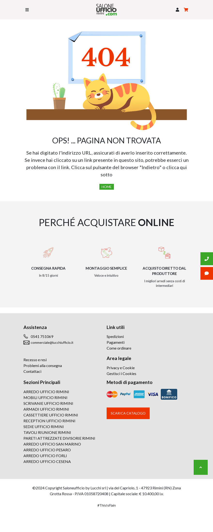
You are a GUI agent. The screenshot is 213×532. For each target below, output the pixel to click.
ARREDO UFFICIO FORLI (45, 455)
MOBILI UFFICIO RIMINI (45, 397)
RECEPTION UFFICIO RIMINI (49, 420)
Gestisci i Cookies (121, 373)
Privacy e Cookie (121, 367)
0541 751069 (42, 336)
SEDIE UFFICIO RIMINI (43, 426)
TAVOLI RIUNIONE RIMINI (47, 432)
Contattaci (32, 371)
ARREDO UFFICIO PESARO (47, 449)
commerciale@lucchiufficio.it (52, 342)
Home (107, 187)
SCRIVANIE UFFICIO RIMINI (48, 403)
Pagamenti (116, 342)
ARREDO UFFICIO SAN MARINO (52, 444)
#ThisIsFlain (106, 505)
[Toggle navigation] (27, 10)
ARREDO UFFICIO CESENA (47, 461)
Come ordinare (119, 348)
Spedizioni (115, 336)
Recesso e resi (35, 359)
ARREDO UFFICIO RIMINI (46, 391)
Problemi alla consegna (42, 365)
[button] (177, 10)
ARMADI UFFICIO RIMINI (46, 409)
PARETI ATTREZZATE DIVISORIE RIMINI (59, 438)
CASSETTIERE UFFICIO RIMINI (50, 415)
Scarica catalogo (128, 413)
